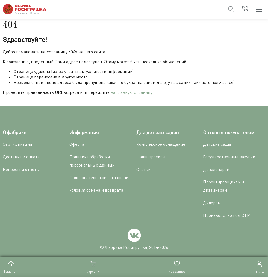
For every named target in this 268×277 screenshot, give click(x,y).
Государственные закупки (229, 156)
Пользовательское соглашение (100, 177)
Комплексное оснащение (160, 144)
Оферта (76, 144)
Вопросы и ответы (21, 169)
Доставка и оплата (21, 156)
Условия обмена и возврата (96, 190)
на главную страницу (131, 92)
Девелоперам (216, 169)
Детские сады (217, 144)
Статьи (143, 169)
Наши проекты (151, 156)
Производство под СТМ (227, 215)
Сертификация (17, 144)
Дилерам (211, 202)
